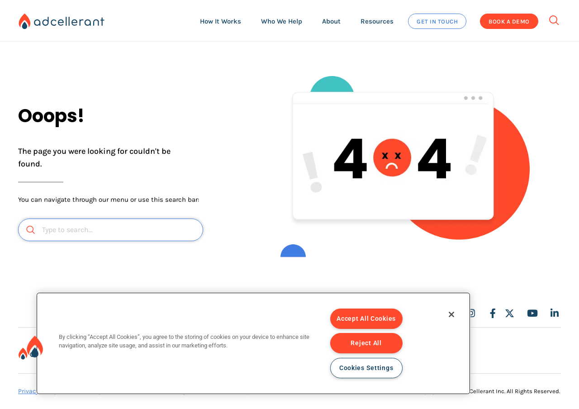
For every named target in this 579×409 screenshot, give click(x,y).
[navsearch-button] (554, 18)
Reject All (366, 343)
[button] (221, 21)
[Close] (451, 314)
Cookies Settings (366, 368)
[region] (253, 343)
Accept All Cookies (366, 319)
